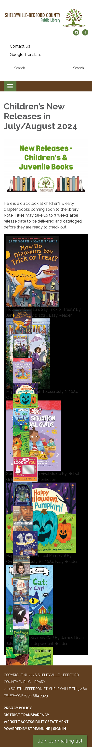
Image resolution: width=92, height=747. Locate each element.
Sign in (59, 729)
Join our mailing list (60, 741)
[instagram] (76, 34)
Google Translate (25, 54)
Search (78, 68)
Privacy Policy (18, 708)
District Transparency (26, 715)
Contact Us (20, 46)
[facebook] (85, 34)
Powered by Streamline (27, 729)
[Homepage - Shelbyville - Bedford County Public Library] (46, 17)
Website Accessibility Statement (36, 722)
